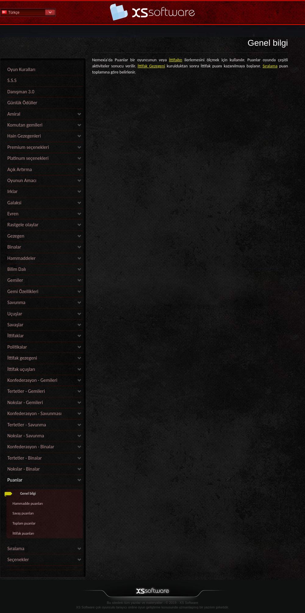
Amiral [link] (13, 114)
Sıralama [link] (15, 548)
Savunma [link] (16, 302)
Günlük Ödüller (22, 103)
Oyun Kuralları (21, 69)
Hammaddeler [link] (21, 258)
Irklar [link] (12, 191)
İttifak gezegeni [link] (22, 358)
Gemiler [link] (15, 280)
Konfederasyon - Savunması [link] (34, 413)
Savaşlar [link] (15, 325)
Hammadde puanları (28, 503)
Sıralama (270, 66)
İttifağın (175, 60)
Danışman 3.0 (20, 92)
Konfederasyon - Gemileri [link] (32, 380)
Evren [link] (12, 214)
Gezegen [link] (15, 236)
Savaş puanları (23, 513)
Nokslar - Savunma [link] (25, 436)
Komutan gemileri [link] (24, 125)
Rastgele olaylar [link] (22, 225)
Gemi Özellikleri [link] (22, 291)
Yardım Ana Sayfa (152, 12)
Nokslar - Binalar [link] (23, 469)
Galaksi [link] (14, 203)
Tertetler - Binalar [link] (24, 458)
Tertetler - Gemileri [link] (26, 391)
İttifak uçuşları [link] (21, 369)
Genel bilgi (28, 493)
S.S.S (11, 80)
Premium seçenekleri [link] (28, 147)
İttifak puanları (23, 533)
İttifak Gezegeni (151, 66)
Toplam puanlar (24, 523)
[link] (44, 568)
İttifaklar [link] (15, 336)
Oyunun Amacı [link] (21, 180)
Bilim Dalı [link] (16, 269)
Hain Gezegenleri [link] (24, 136)
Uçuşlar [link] (14, 314)
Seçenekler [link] (18, 559)
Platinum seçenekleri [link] (27, 158)
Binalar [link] (14, 247)
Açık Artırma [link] (19, 169)
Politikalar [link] (17, 347)
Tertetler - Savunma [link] (26, 425)
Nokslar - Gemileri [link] (25, 402)
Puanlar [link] (15, 480)
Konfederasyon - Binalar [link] (30, 447)
